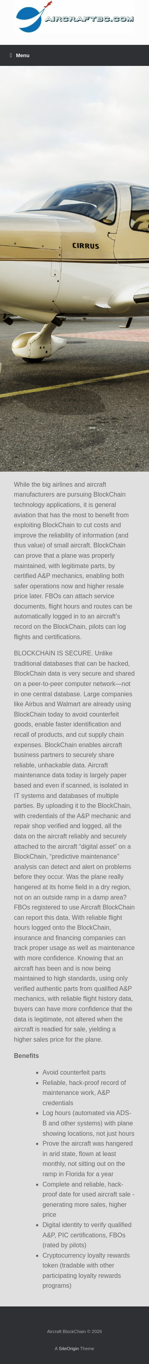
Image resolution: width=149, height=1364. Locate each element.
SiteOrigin (69, 1348)
